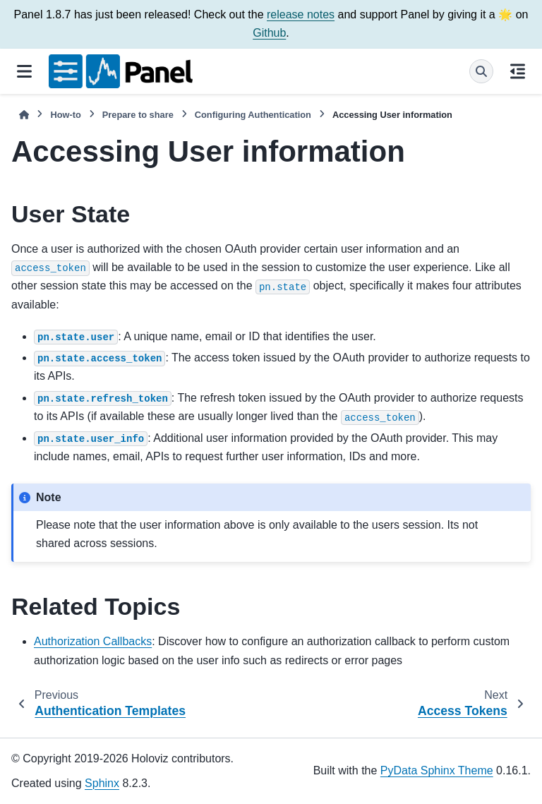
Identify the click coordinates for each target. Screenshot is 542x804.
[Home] (24, 114)
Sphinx (102, 783)
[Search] (481, 71)
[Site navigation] (24, 71)
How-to (65, 114)
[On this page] (518, 71)
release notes (301, 14)
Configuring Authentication (253, 114)
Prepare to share (138, 114)
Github (269, 33)
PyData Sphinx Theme (436, 770)
